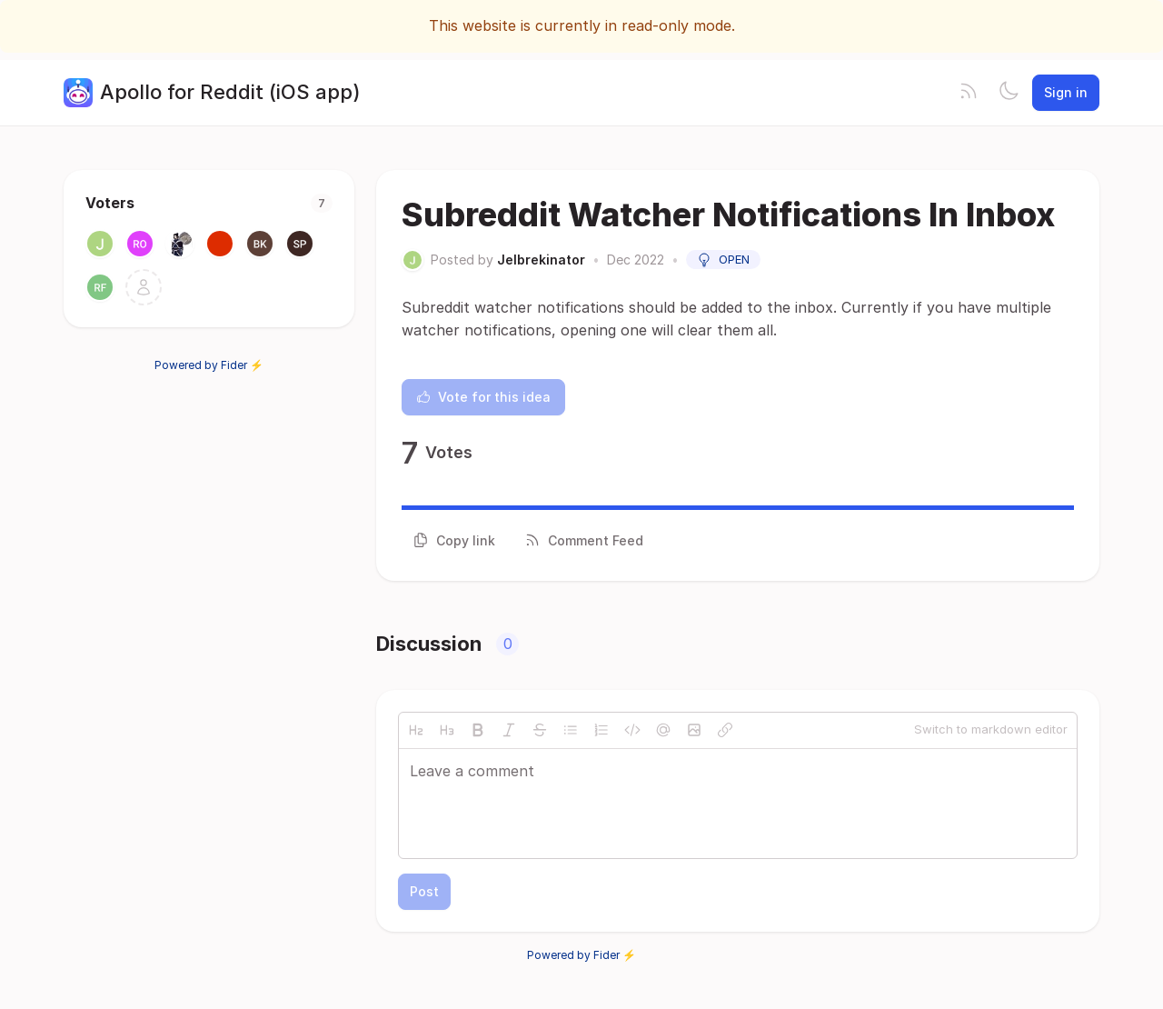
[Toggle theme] (1008, 92)
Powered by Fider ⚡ (208, 365)
